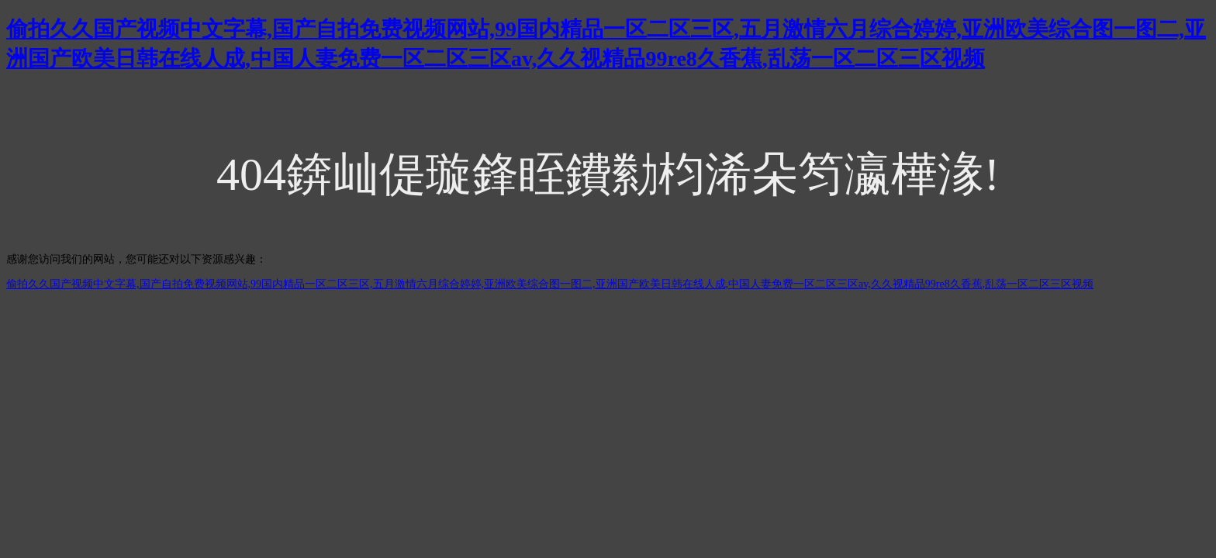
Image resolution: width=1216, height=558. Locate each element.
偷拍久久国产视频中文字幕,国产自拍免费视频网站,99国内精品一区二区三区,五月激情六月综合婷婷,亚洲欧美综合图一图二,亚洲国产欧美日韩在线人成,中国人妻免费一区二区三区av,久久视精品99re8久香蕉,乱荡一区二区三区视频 (549, 284)
